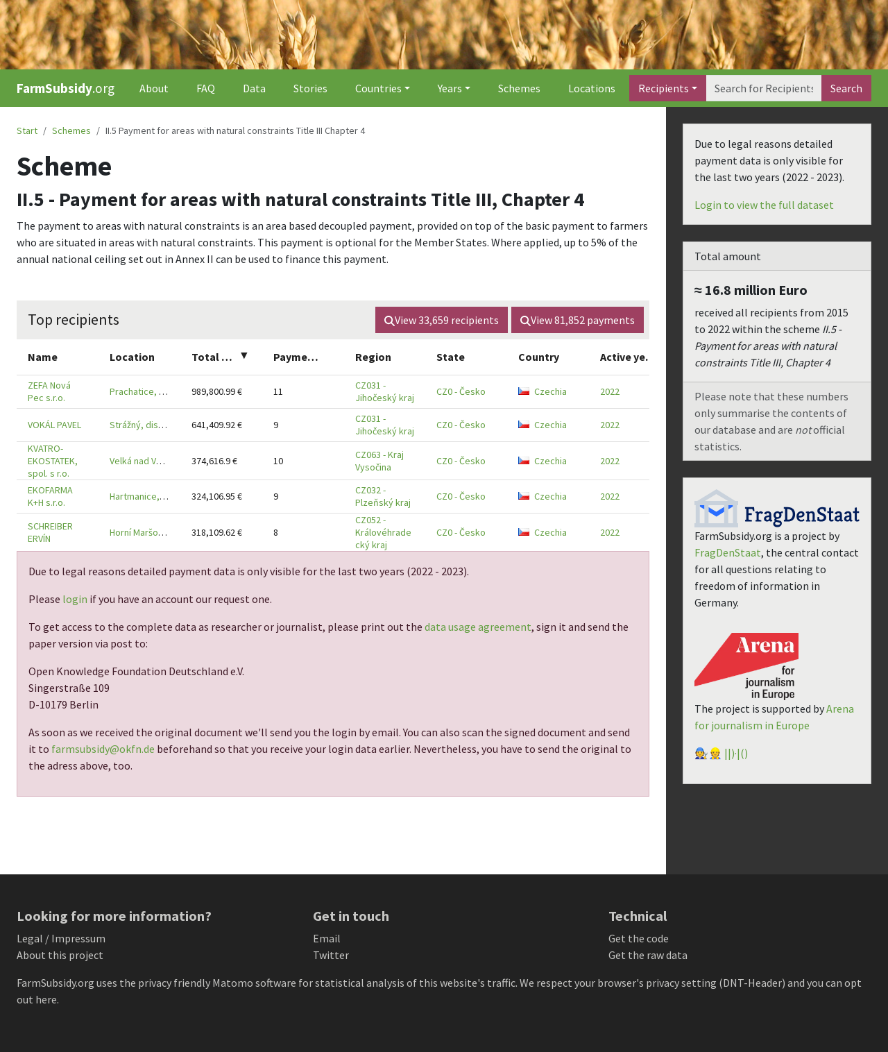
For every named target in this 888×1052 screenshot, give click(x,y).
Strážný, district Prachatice (166, 424)
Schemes (519, 88)
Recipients (663, 88)
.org (65, 88)
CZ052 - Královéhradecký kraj (383, 532)
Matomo (232, 983)
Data (254, 88)
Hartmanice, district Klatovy (167, 496)
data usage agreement (478, 627)
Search (846, 88)
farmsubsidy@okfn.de (103, 749)
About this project (60, 955)
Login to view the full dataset (764, 205)
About (154, 88)
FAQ (205, 88)
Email (327, 938)
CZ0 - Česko (461, 391)
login (74, 599)
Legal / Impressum (61, 938)
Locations (591, 88)
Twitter (331, 955)
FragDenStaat (727, 552)
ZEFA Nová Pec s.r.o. (49, 391)
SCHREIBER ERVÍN (50, 532)
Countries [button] (378, 88)
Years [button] (450, 88)
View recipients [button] (441, 320)
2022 (610, 391)
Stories (310, 88)
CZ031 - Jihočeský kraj (384, 391)
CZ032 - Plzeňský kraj (383, 496)
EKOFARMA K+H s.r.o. (50, 496)
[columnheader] (57, 357)
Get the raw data (648, 955)
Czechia (542, 391)
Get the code (638, 938)
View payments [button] (577, 320)
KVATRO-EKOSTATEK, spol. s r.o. (53, 461)
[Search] (764, 88)
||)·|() (736, 753)
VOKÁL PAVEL (54, 424)
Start (27, 130)
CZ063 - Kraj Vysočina (379, 460)
